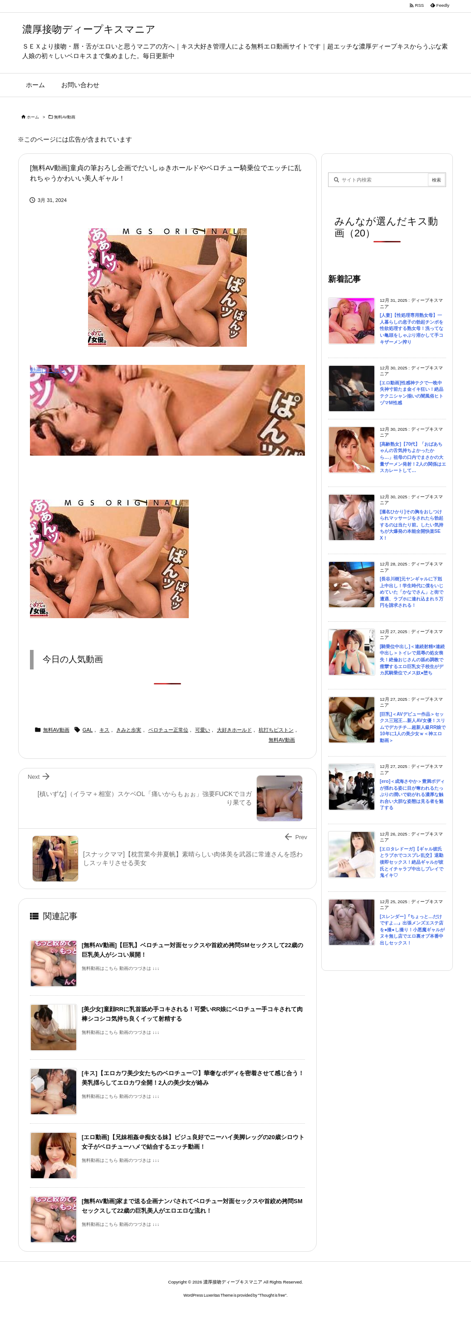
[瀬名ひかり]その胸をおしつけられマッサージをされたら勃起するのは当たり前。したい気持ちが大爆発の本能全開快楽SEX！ (411, 525)
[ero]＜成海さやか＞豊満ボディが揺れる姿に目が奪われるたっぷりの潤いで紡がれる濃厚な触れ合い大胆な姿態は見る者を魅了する (412, 794)
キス (104, 730)
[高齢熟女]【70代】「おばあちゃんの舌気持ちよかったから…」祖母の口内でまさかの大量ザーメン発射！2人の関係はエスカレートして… (413, 457)
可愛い (202, 730)
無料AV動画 (64, 117)
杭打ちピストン (276, 730)
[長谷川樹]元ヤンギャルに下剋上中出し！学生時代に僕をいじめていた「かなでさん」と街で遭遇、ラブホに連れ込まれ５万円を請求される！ (411, 592)
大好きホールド (234, 730)
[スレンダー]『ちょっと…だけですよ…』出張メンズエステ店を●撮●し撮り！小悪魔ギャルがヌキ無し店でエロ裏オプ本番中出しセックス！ (412, 929)
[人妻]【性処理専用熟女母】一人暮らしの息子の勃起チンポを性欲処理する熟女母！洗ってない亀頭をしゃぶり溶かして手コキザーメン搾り (411, 328)
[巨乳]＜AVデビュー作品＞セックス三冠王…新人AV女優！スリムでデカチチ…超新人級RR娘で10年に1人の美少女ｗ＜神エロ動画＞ (413, 727)
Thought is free (272, 1295)
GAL (88, 730)
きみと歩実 (128, 730)
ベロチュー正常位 (168, 730)
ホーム (33, 117)
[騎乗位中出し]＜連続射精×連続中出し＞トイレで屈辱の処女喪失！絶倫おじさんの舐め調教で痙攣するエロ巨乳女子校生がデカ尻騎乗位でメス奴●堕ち (412, 659)
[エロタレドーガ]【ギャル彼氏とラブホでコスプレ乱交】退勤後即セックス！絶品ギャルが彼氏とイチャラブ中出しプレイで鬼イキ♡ (411, 862)
